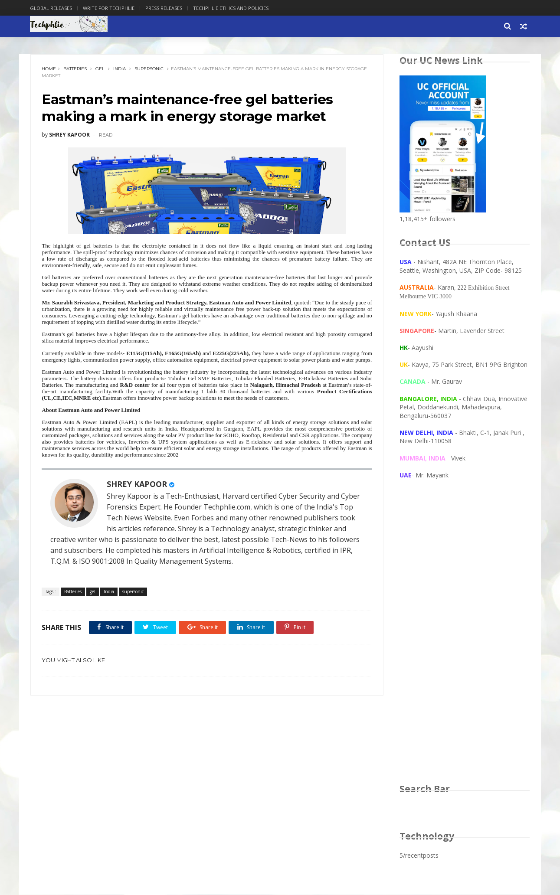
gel (100, 69)
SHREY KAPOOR (137, 491)
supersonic (149, 69)
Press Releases (164, 8)
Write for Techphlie (109, 8)
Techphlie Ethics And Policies (231, 8)
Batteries (75, 69)
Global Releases (52, 8)
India (120, 69)
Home (49, 69)
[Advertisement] (465, 640)
